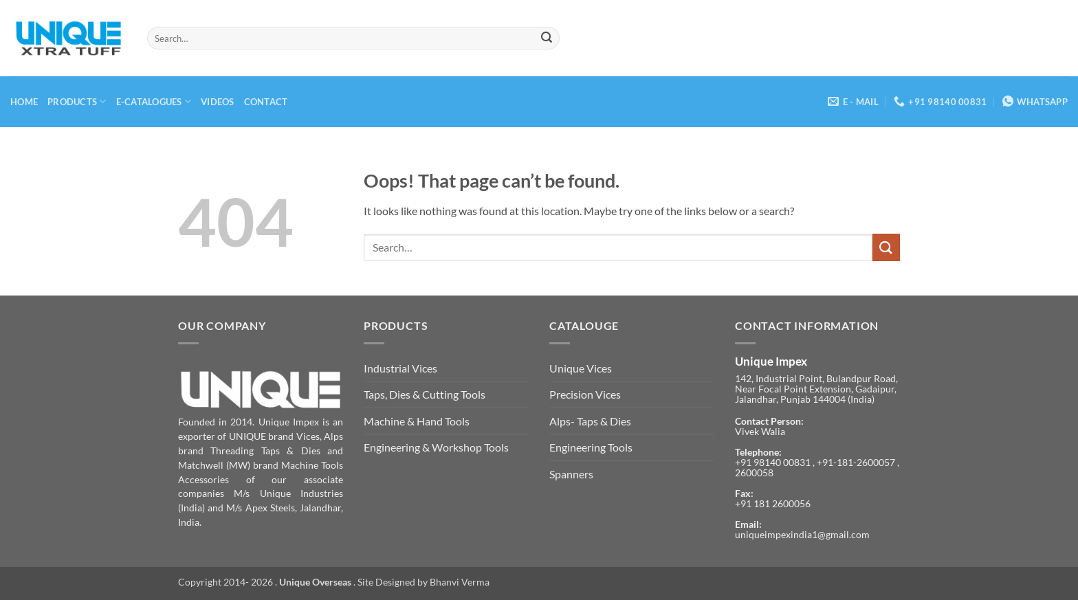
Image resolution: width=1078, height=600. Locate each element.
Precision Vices (585, 394)
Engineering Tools (590, 447)
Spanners (571, 473)
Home (24, 101)
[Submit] (546, 38)
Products (77, 101)
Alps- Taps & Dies (590, 420)
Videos (217, 101)
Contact (266, 101)
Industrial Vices (400, 368)
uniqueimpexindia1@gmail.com (802, 534)
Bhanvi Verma (460, 582)
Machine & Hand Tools (417, 420)
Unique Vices (580, 368)
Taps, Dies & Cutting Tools (424, 394)
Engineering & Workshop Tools (436, 447)
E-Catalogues (154, 101)
